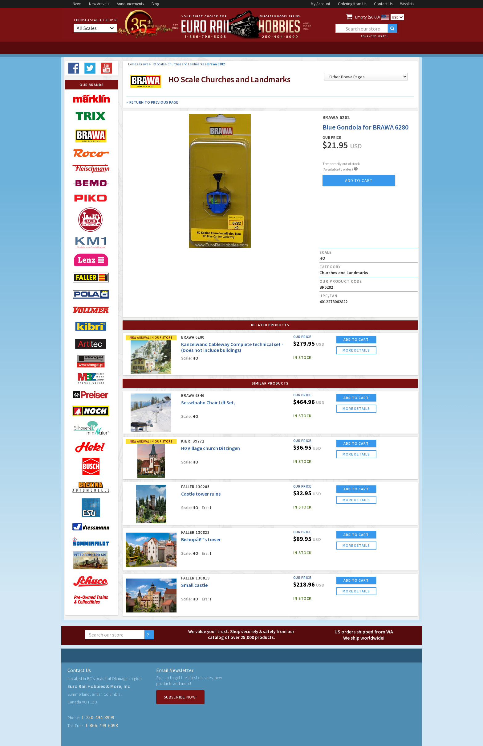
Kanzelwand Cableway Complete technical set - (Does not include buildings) (232, 347)
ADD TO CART (356, 339)
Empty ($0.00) (367, 17)
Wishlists (407, 3)
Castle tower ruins (201, 494)
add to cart (358, 180)
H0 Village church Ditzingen (210, 448)
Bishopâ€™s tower (201, 539)
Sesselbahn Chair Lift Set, (208, 402)
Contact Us (383, 3)
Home (132, 64)
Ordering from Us (352, 3)
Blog (155, 3)
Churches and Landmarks (186, 64)
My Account (320, 3)
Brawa (143, 64)
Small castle (194, 585)
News (77, 3)
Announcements (130, 3)
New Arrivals (99, 3)
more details (356, 350)
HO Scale (158, 64)
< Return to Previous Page (152, 102)
